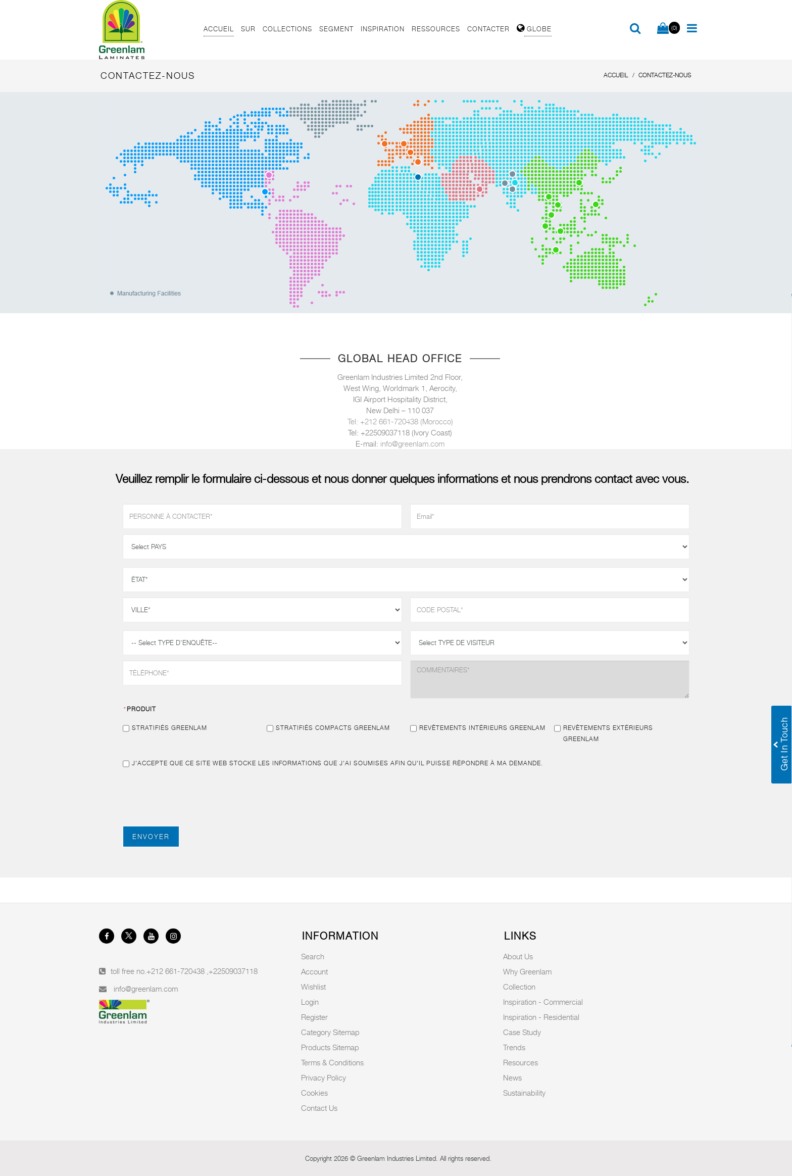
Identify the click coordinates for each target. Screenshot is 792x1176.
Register (314, 1016)
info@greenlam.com (412, 443)
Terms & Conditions (332, 1062)
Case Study (522, 1032)
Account (314, 971)
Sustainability (524, 1092)
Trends (514, 1047)
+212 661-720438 (176, 970)
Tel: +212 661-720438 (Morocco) (400, 421)
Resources (520, 1062)
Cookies (314, 1092)
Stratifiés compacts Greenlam (328, 727)
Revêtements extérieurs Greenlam (603, 732)
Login (310, 1001)
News (512, 1077)
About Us (518, 956)
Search (312, 956)
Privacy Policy (323, 1077)
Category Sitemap (330, 1032)
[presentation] (199, 796)
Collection (519, 986)
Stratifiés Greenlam (165, 727)
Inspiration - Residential (541, 1016)
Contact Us (319, 1107)
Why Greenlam (527, 971)
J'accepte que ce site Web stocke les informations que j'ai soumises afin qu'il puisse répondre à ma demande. (333, 763)
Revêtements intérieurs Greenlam (478, 727)
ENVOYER (151, 836)
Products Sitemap (330, 1047)
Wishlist (313, 986)
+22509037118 (233, 970)
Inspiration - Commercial (543, 1001)
